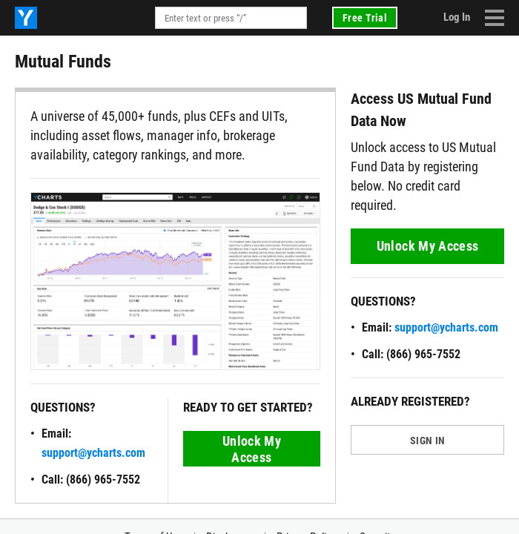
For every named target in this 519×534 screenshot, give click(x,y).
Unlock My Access (251, 449)
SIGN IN (427, 440)
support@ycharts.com (93, 453)
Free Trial (365, 18)
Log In (456, 17)
